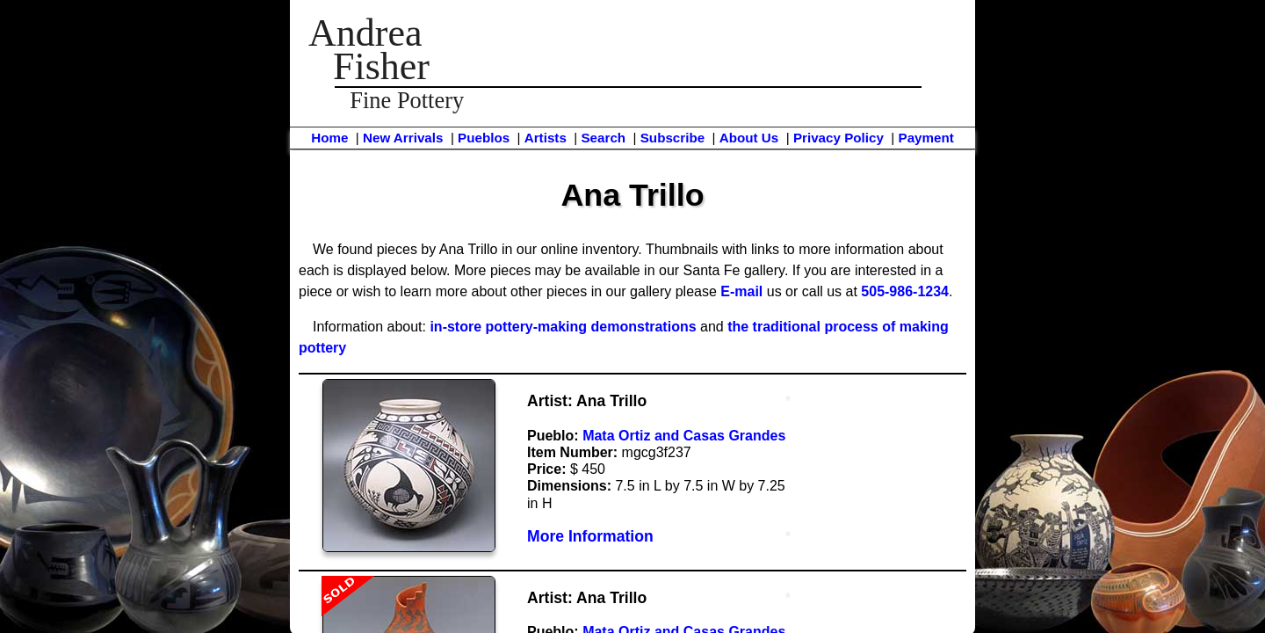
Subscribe (672, 137)
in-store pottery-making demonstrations (563, 326)
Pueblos (484, 137)
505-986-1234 (905, 291)
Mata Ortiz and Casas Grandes (683, 435)
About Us (749, 137)
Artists (545, 137)
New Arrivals (403, 137)
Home (329, 137)
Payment (926, 137)
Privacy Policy (838, 137)
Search (603, 137)
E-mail (741, 291)
